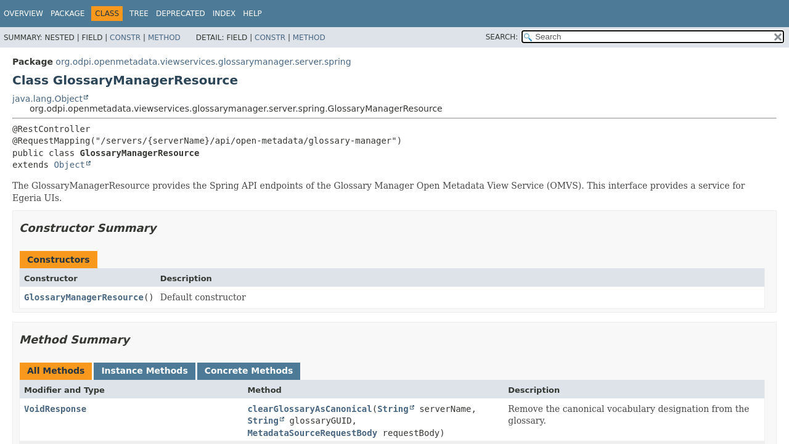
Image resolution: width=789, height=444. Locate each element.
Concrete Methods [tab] (249, 371)
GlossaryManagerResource (84, 297)
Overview (23, 13)
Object (69, 165)
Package (67, 13)
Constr (125, 37)
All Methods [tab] (55, 371)
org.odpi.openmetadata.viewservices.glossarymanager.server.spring (203, 62)
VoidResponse (55, 409)
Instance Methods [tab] (144, 371)
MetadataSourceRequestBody (312, 433)
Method (164, 37)
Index (224, 13)
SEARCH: (502, 37)
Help (252, 13)
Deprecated (180, 13)
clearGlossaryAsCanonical (309, 409)
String (393, 409)
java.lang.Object (47, 99)
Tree (139, 13)
